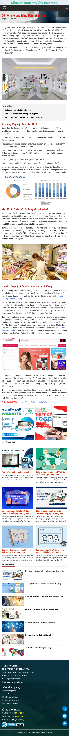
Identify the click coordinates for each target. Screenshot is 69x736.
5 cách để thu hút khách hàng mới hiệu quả (38, 648)
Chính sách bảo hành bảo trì (10, 697)
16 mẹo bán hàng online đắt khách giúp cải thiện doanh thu (44, 596)
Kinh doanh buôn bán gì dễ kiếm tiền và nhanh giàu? (41, 609)
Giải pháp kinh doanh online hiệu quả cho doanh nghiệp (43, 584)
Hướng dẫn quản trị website (10, 703)
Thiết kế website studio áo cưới (15, 472)
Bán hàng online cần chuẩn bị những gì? (38, 635)
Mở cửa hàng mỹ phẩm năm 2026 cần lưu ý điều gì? (24, 117)
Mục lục (34, 106)
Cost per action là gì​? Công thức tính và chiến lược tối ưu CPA (50, 551)
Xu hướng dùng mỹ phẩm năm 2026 (18, 110)
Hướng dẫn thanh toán (8, 694)
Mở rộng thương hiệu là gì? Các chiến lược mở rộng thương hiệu (15, 512)
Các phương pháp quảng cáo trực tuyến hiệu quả (40, 622)
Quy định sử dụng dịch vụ (9, 691)
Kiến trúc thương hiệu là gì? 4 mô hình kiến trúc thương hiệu (16, 551)
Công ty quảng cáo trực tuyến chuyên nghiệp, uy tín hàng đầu (49, 512)
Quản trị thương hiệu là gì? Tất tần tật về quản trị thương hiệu (50, 473)
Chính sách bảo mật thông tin (10, 700)
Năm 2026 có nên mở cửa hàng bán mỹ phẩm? (22, 114)
